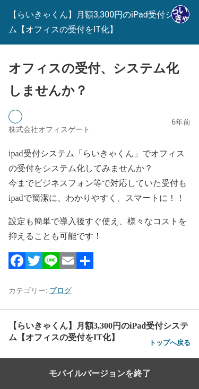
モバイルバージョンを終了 (100, 373)
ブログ (60, 290)
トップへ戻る (170, 343)
